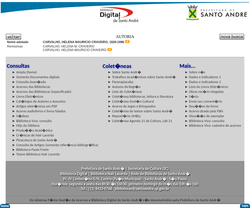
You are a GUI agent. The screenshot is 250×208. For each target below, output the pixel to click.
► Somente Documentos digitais (36, 77)
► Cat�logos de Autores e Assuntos (38, 101)
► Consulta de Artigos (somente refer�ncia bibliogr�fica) (55, 145)
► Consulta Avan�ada (29, 82)
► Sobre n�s (195, 72)
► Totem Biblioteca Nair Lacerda (36, 154)
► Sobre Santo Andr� (124, 72)
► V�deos (20, 116)
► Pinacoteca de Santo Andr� (34, 140)
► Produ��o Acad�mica (32, 130)
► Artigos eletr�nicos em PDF (34, 106)
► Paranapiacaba (120, 82)
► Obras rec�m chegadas (204, 92)
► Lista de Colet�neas (125, 92)
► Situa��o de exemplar (204, 116)
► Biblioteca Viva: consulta (32, 121)
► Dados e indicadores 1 (203, 77)
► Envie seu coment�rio (203, 101)
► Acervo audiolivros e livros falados (39, 111)
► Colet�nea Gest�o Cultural (131, 101)
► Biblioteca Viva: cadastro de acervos (213, 125)
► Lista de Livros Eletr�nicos (206, 87)
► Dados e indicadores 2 (203, 82)
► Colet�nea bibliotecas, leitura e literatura (140, 96)
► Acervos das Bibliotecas (31, 87)
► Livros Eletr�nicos (27, 96)
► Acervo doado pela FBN (204, 111)
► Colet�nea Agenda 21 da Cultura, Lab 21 (140, 121)
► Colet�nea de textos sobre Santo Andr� (140, 111)
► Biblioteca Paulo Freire (30, 149)
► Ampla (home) (24, 72)
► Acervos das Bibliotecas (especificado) (41, 92)
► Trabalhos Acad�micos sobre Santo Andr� (142, 77)
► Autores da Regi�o (124, 87)
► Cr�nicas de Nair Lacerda (33, 135)
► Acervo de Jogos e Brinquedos (132, 106)
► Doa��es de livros (201, 106)
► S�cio (191, 96)
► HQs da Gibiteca (26, 125)
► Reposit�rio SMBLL (124, 116)
